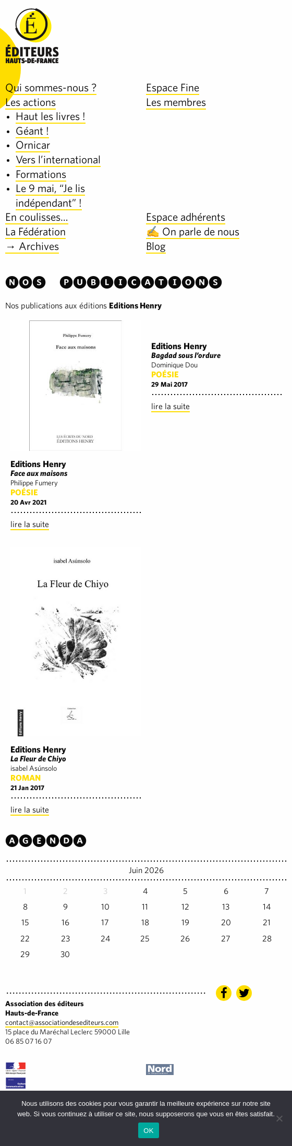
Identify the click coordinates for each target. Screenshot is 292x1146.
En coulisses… (36, 216)
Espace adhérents (185, 216)
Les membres (176, 102)
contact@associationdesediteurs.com (61, 1022)
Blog (156, 246)
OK (148, 1131)
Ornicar (33, 144)
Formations (41, 174)
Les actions (30, 102)
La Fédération (35, 231)
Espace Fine (172, 87)
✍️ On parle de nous (192, 231)
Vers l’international (58, 159)
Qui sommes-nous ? (50, 87)
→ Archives (32, 246)
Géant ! (32, 130)
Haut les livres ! (51, 116)
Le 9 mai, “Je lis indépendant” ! (50, 195)
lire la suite (29, 524)
